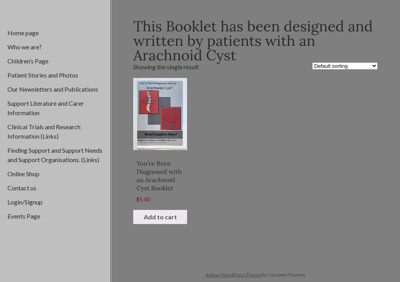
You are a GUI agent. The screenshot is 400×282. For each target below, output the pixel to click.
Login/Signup (25, 202)
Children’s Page (27, 61)
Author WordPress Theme (233, 275)
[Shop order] (345, 66)
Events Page (23, 216)
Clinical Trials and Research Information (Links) (43, 131)
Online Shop (23, 173)
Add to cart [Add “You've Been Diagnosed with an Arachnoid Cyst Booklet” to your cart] (160, 217)
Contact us (21, 188)
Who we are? (24, 47)
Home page (23, 32)
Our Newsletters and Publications (52, 89)
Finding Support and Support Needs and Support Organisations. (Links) (54, 154)
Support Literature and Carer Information (45, 107)
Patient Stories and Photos (42, 75)
